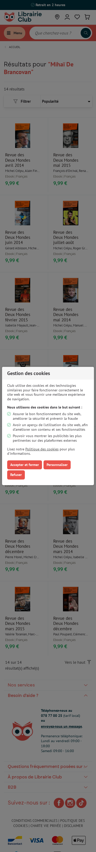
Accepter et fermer (24, 464)
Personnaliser (57, 464)
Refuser (16, 474)
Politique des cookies (42, 449)
